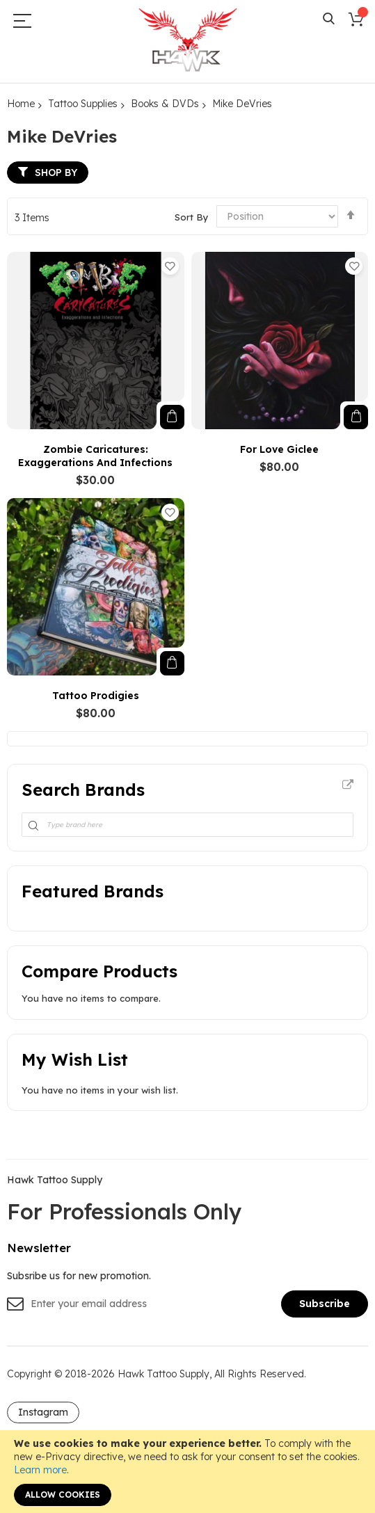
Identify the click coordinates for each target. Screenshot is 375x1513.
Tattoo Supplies (83, 103)
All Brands (347, 785)
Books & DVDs (165, 103)
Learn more (40, 1470)
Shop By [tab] (56, 172)
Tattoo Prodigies (95, 695)
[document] (187, 1471)
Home (21, 103)
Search (329, 19)
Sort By (192, 216)
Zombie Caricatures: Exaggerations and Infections (95, 456)
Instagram (43, 1412)
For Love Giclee (279, 449)
